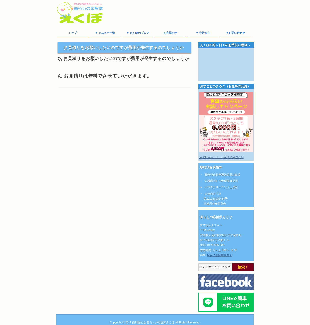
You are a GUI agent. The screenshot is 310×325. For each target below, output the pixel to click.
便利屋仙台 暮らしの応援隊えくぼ (153, 322)
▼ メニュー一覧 (105, 32)
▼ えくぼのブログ (137, 32)
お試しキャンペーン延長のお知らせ (221, 157)
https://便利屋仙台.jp (219, 255)
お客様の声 (170, 32)
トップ (72, 32)
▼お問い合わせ (235, 32)
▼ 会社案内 (203, 32)
